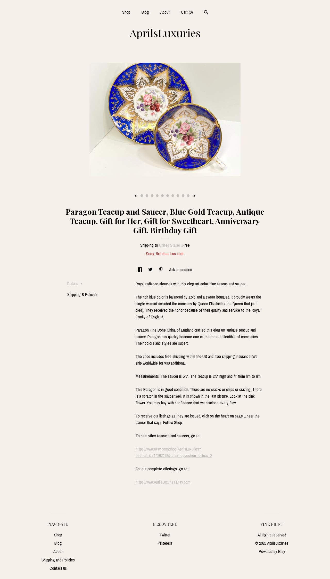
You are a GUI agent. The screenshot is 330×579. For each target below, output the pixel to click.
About (165, 12)
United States (170, 245)
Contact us (58, 568)
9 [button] (183, 195)
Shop (126, 12)
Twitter (165, 535)
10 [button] (188, 195)
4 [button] (157, 195)
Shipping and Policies (58, 560)
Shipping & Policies (82, 294)
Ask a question (180, 269)
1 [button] (142, 195)
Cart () (187, 12)
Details (74, 283)
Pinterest (165, 543)
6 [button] (167, 195)
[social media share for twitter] (151, 269)
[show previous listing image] (135, 196)
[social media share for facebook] (140, 269)
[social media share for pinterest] (161, 269)
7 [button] (172, 195)
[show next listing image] (194, 196)
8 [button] (178, 195)
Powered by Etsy (272, 551)
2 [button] (147, 195)
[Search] (206, 13)
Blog (145, 12)
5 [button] (162, 195)
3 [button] (152, 195)
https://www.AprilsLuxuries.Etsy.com (163, 482)
